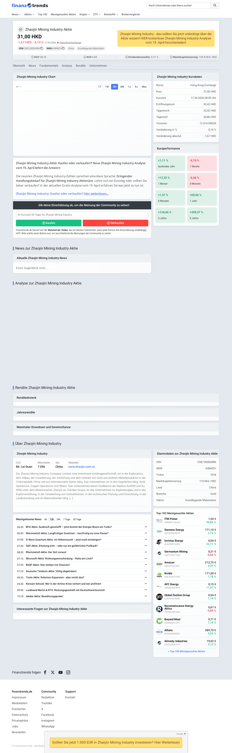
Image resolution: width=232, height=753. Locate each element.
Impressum (19, 697)
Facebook (47, 715)
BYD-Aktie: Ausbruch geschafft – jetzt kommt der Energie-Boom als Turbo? (69, 527)
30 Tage (77, 519)
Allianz (168, 630)
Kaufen (50, 223)
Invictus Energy (173, 540)
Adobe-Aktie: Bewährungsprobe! (44, 596)
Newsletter (19, 732)
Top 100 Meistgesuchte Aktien (187, 651)
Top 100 (42, 14)
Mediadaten (19, 703)
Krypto (83, 14)
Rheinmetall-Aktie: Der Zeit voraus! (46, 552)
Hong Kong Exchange (70, 42)
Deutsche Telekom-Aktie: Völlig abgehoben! (51, 571)
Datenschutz (20, 715)
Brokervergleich (131, 14)
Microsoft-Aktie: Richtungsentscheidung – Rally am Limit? (59, 558)
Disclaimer (19, 709)
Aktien (28, 14)
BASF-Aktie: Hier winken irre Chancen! (48, 565)
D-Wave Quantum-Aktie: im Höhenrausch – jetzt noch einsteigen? (63, 540)
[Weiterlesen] (146, 527)
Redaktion (47, 697)
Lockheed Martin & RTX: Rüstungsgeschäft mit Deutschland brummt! (65, 590)
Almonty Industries (175, 641)
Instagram (47, 720)
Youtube (46, 703)
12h (52, 519)
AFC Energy (171, 584)
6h (45, 519)
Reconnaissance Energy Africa (179, 607)
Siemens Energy (174, 530)
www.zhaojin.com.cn (81, 467)
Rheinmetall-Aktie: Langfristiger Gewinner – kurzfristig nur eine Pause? (67, 533)
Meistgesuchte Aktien (63, 14)
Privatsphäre (20, 720)
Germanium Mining (176, 551)
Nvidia (168, 573)
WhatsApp (48, 726)
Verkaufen (117, 223)
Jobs (15, 726)
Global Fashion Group (177, 595)
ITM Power (171, 519)
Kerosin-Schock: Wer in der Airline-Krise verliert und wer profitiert (63, 584)
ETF (95, 14)
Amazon (169, 562)
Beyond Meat (172, 619)
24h (58, 519)
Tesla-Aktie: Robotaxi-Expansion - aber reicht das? (55, 577)
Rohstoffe (109, 14)
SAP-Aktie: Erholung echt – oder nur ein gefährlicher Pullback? (62, 546)
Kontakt (70, 697)
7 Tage (66, 519)
